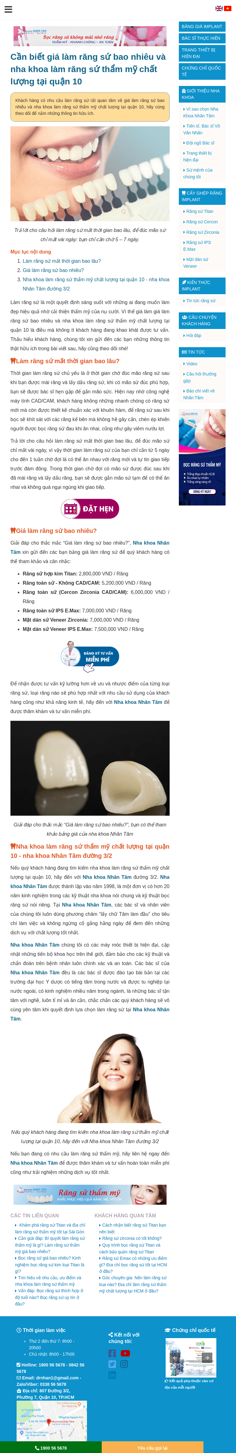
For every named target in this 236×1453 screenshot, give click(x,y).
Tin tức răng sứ (201, 300)
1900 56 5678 (52, 1364)
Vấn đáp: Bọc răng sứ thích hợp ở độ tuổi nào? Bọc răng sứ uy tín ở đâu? (49, 1297)
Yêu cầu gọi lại (153, 1448)
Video (192, 363)
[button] (8, 9)
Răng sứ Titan (200, 211)
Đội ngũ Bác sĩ (200, 142)
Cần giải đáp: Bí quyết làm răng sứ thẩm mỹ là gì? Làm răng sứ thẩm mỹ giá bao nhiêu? (50, 1245)
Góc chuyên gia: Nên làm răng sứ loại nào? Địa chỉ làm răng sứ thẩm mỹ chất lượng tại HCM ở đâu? (133, 1284)
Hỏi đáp (194, 335)
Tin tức (193, 352)
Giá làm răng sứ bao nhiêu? (53, 270)
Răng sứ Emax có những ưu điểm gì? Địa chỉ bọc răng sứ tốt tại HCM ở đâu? (133, 1265)
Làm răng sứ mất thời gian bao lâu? (62, 261)
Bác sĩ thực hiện (201, 38)
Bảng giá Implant (202, 26)
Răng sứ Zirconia (203, 232)
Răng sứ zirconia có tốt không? (132, 1238)
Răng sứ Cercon (202, 221)
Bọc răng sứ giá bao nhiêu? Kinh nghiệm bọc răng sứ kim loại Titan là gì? (49, 1265)
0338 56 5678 (53, 1384)
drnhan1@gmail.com (57, 1377)
